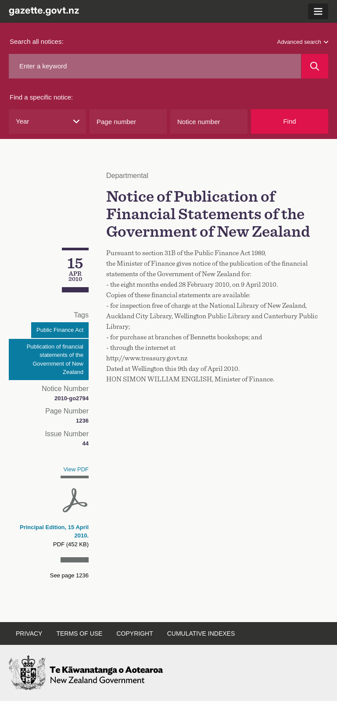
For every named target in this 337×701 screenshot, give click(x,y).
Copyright (134, 633)
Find (289, 121)
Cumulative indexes (201, 633)
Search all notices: (37, 41)
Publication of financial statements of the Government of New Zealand (55, 359)
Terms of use (79, 633)
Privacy (29, 633)
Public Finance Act (59, 330)
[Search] (314, 66)
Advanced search (302, 42)
